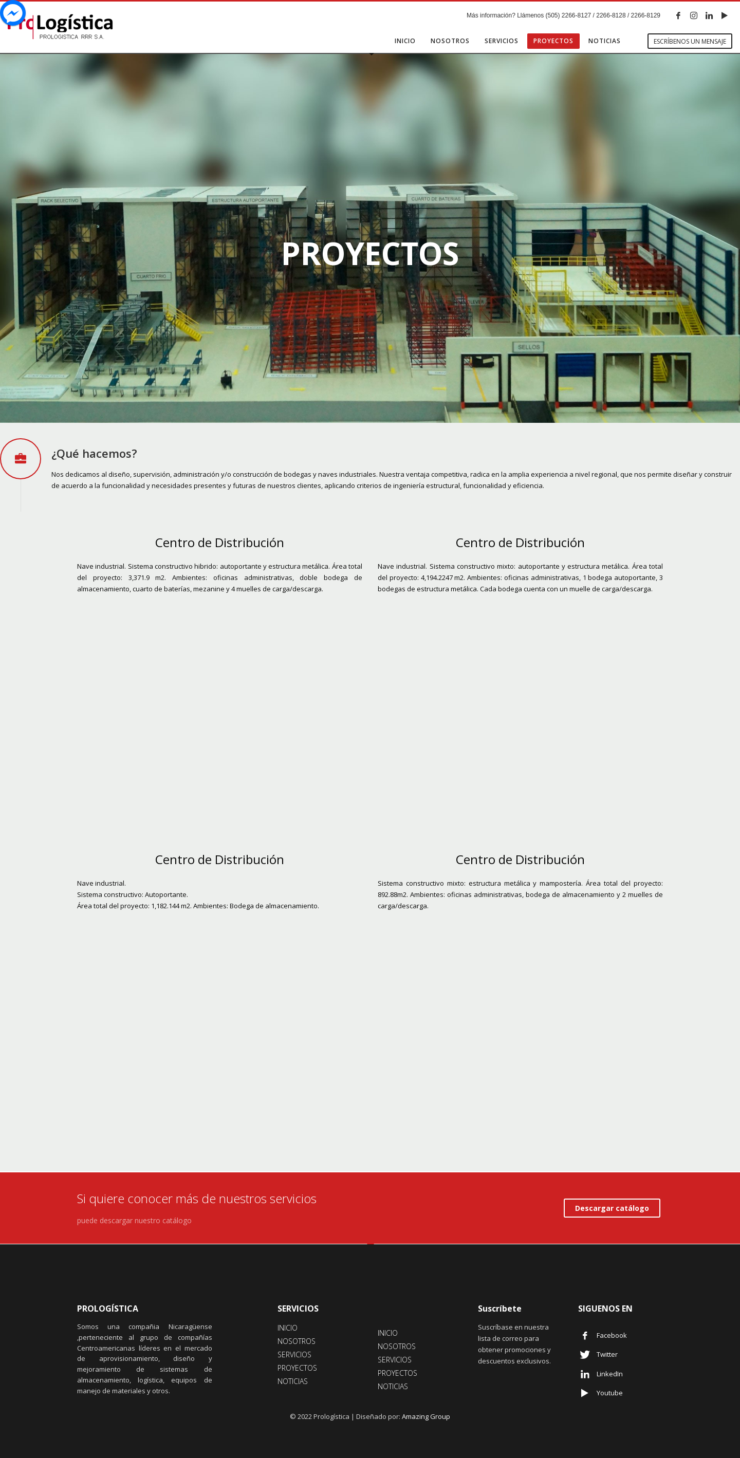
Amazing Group (426, 1416)
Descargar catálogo (612, 1208)
